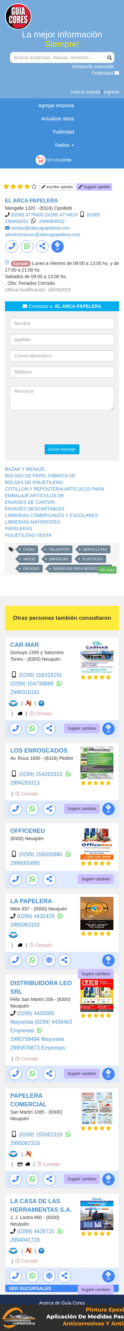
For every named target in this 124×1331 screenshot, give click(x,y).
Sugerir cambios (81, 728)
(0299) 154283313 (41, 774)
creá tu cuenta (85, 91)
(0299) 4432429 (36, 916)
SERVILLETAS (95, 549)
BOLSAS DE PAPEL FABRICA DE (40, 475)
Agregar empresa (56, 105)
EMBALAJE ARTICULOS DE (34, 495)
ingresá (111, 91)
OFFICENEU (27, 831)
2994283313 (25, 783)
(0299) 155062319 (41, 1134)
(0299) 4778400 (27, 214)
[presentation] (60, 428)
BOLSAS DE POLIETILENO (34, 482)
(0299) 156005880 (41, 854)
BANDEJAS (58, 559)
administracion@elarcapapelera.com (42, 234)
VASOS (29, 559)
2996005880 (25, 863)
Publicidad (105, 73)
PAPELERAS (18, 528)
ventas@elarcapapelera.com (40, 228)
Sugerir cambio (94, 187)
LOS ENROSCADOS (38, 750)
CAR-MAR (24, 645)
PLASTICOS (92, 559)
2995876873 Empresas (37, 1048)
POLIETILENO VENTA (28, 535)
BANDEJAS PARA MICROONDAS (81, 569)
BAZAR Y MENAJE (25, 469)
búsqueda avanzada (93, 66)
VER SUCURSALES (30, 1288)
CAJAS (29, 549)
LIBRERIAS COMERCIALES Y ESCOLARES (51, 515)
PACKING (31, 569)
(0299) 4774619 (61, 214)
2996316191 (25, 692)
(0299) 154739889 (32, 683)
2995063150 (25, 925)
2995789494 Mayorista (37, 1039)
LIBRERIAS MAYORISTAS (32, 522)
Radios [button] (64, 145)
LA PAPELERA (31, 901)
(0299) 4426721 (36, 1231)
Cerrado (40, 713)
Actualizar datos (57, 118)
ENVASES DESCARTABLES (34, 508)
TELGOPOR (59, 549)
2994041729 (25, 1240)
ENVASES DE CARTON (30, 502)
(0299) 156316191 (40, 675)
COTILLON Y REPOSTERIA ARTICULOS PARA (54, 489)
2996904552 (52, 221)
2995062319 (25, 1143)
